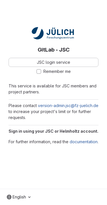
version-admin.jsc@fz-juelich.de (68, 105)
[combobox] (18, 197)
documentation (84, 141)
